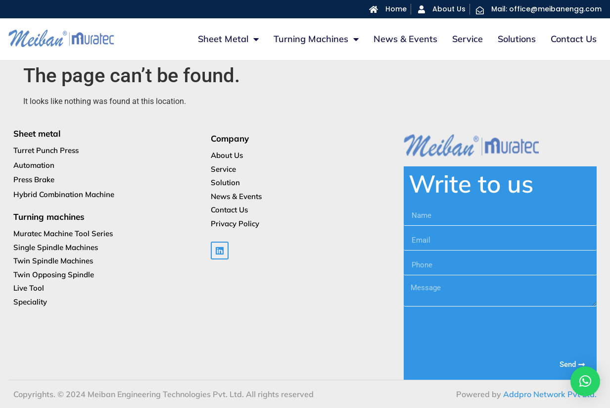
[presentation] (479, 330)
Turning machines (316, 39)
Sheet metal (228, 39)
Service (467, 39)
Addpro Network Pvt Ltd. (550, 394)
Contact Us (574, 39)
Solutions (517, 39)
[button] (585, 381)
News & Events (405, 39)
